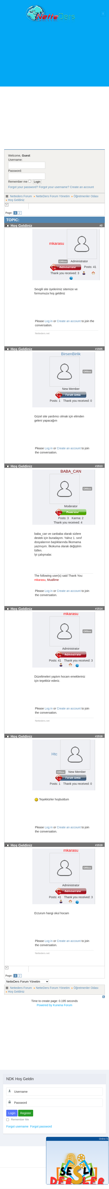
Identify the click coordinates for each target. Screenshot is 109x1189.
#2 (101, 225)
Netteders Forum (21, 196)
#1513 (99, 466)
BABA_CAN (70, 471)
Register (25, 1113)
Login (11, 1113)
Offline (63, 261)
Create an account (82, 187)
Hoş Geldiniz (16, 200)
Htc (54, 754)
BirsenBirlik (70, 354)
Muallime (53, 579)
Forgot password (41, 1126)
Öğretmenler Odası (86, 196)
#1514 (99, 608)
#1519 (99, 845)
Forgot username (17, 1126)
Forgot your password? (23, 187)
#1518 (99, 736)
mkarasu (56, 243)
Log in (49, 321)
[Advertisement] (56, 52)
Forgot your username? (54, 187)
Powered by (44, 1005)
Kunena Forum (62, 1005)
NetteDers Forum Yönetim (53, 196)
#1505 (99, 348)
